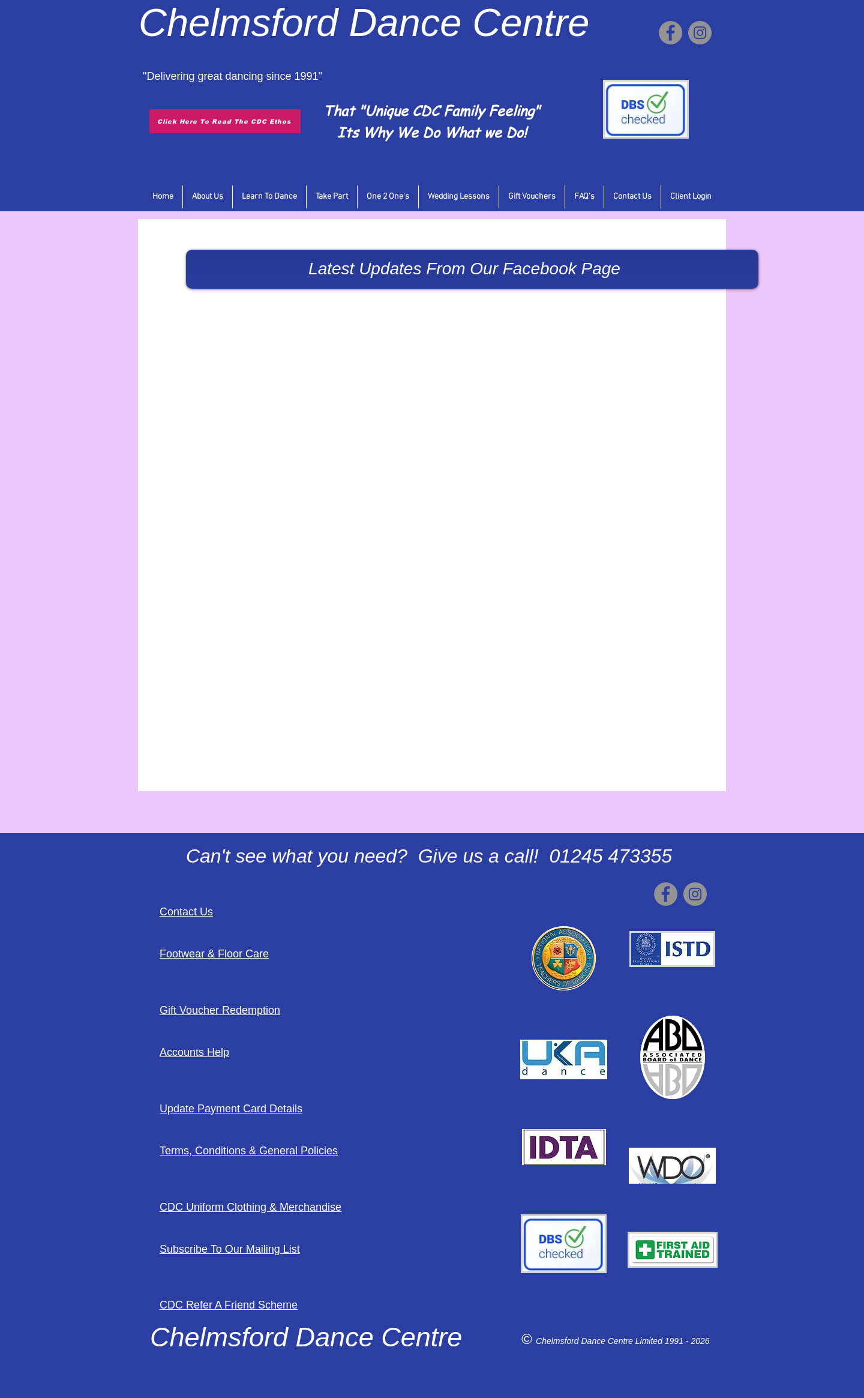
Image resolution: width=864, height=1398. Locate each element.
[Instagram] (700, 32)
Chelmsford (238, 22)
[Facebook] (670, 32)
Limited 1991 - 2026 (672, 1341)
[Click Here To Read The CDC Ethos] (225, 121)
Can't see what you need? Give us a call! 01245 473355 (429, 856)
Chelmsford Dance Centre (585, 1341)
